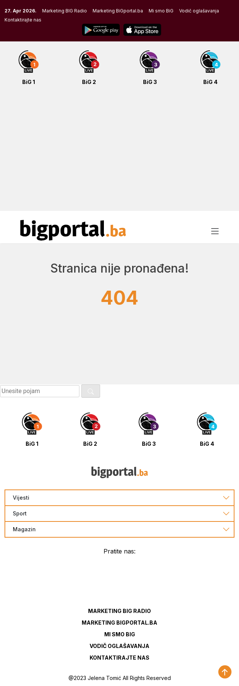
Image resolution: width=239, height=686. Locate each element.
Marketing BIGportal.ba (119, 622)
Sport (20, 514)
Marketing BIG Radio (64, 11)
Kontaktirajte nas (23, 20)
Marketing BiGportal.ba (118, 11)
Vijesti (21, 498)
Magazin (24, 529)
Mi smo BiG (161, 11)
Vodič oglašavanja (199, 11)
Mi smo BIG (119, 634)
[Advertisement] (119, 152)
